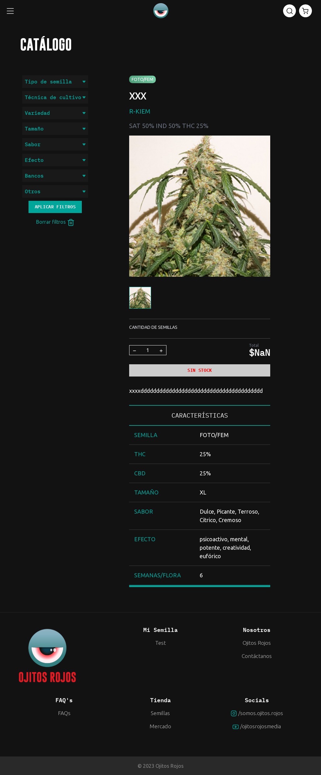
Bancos (55, 176)
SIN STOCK (199, 370)
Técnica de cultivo (55, 97)
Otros (55, 191)
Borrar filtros (55, 222)
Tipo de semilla (55, 81)
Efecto (55, 160)
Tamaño (55, 129)
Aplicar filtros (55, 207)
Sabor (55, 144)
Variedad (55, 113)
